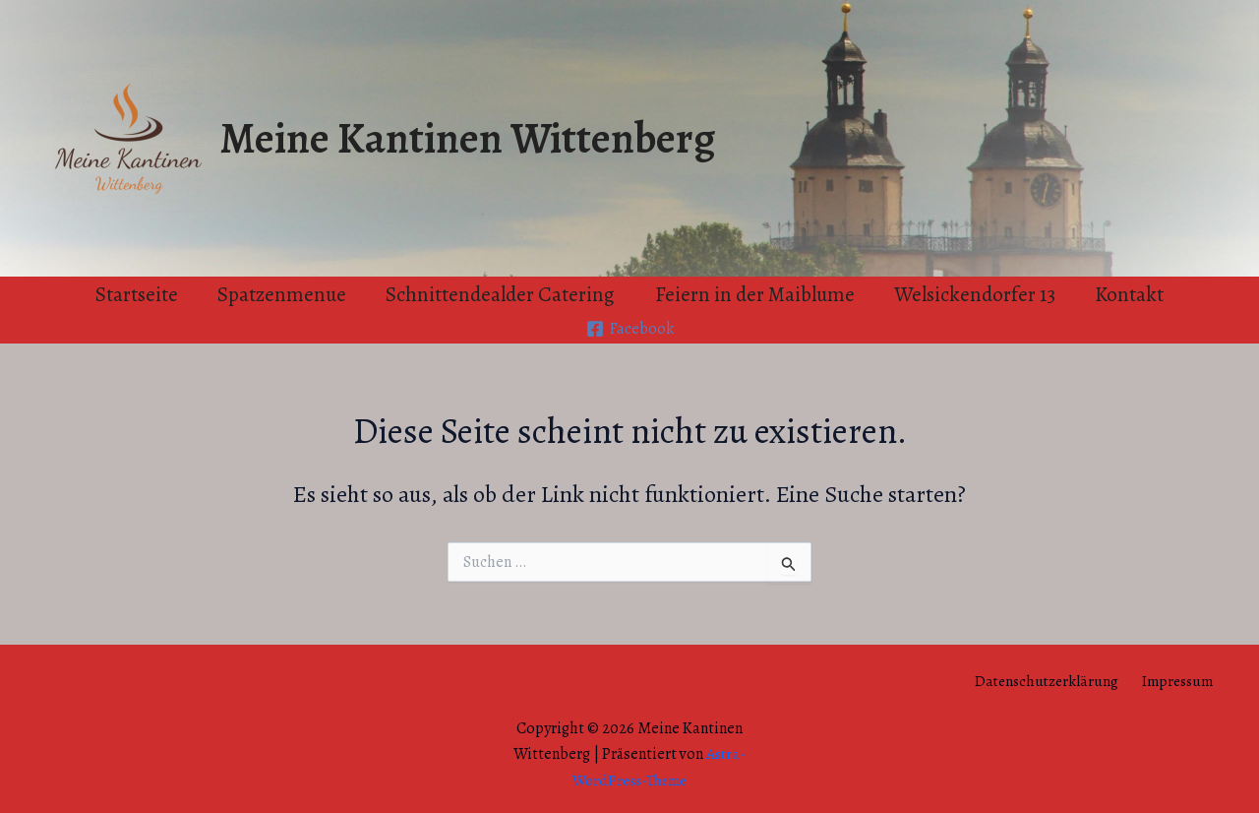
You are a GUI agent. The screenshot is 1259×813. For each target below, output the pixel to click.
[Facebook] (629, 329)
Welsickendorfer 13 (977, 294)
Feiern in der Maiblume (756, 294)
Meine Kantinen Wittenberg (467, 137)
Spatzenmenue (279, 294)
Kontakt (1134, 294)
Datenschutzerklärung (1054, 680)
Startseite (132, 294)
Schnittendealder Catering (500, 294)
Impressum (1182, 680)
